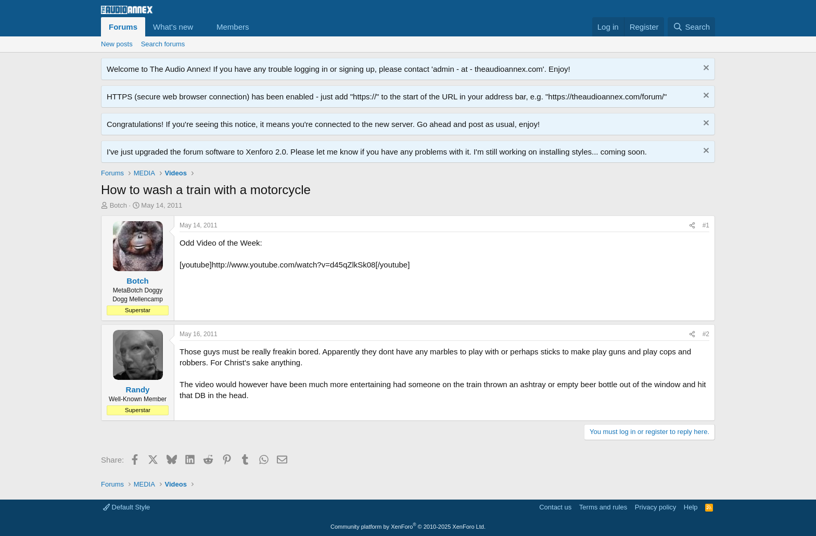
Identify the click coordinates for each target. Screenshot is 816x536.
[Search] (691, 26)
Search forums (163, 44)
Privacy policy (655, 507)
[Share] (692, 226)
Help (691, 507)
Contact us (555, 507)
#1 (706, 225)
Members (232, 26)
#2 (706, 334)
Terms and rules (603, 507)
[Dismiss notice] (704, 68)
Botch (118, 205)
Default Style (126, 507)
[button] (201, 26)
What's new (173, 26)
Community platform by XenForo (408, 527)
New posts (117, 44)
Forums (123, 26)
